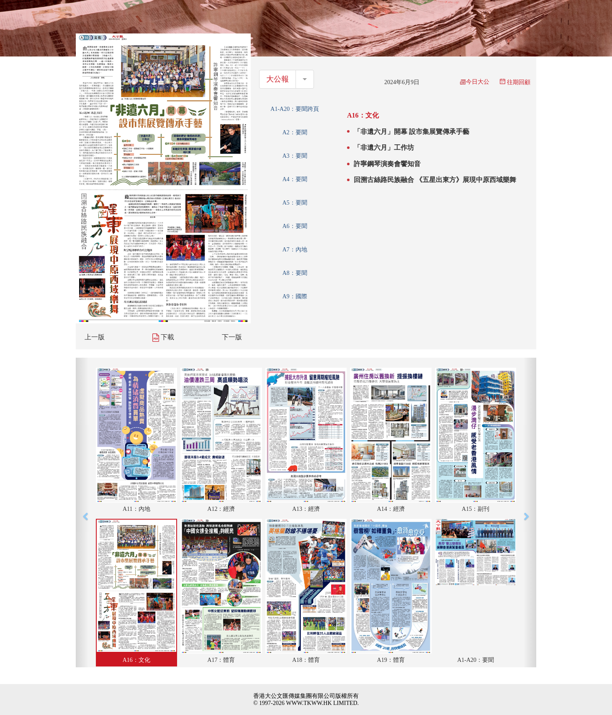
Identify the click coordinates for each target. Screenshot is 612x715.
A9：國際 (294, 296)
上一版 (95, 337)
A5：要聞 (294, 203)
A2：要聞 (294, 132)
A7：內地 (294, 249)
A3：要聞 (294, 156)
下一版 (232, 337)
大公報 (277, 79)
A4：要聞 (294, 179)
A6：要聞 (294, 226)
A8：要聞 (294, 273)
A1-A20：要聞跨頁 (294, 109)
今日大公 (474, 82)
